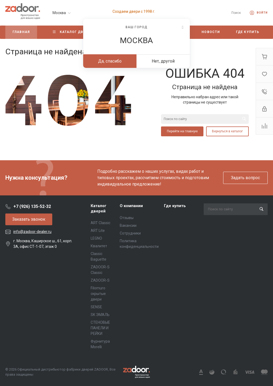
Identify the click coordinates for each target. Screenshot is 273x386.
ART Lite (98, 230)
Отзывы (127, 218)
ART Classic (100, 223)
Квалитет (99, 246)
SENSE (96, 307)
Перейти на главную (182, 131)
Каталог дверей (98, 208)
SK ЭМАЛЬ (100, 315)
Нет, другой (163, 61)
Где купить (175, 205)
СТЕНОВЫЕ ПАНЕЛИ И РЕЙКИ (100, 328)
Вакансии (128, 225)
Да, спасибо (110, 61)
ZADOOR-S (100, 280)
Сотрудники (130, 233)
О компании (131, 205)
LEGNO (96, 238)
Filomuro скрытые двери (98, 293)
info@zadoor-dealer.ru (32, 231)
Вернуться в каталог (227, 131)
